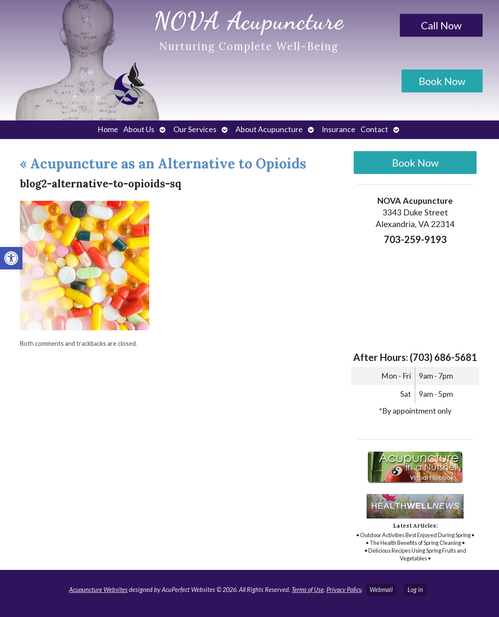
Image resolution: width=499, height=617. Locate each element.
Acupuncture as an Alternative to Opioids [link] (163, 163)
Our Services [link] (195, 129)
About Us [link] (138, 129)
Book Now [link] (442, 81)
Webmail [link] (381, 589)
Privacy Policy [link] (343, 589)
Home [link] (107, 129)
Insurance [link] (338, 129)
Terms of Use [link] (308, 589)
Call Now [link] (441, 25)
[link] (11, 258)
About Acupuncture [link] (269, 129)
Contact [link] (374, 129)
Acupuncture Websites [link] (98, 589)
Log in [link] (415, 589)
